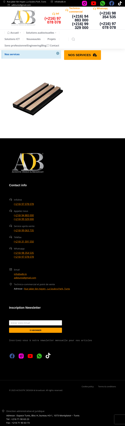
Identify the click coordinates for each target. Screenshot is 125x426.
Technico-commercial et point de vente (34, 284)
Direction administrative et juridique (25, 411)
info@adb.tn (60, 1)
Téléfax (17, 237)
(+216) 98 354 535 (108, 15)
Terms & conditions (107, 386)
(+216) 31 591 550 (24, 241)
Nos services (12, 54)
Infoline (18, 199)
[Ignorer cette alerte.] (58, 54)
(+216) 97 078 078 (108, 26)
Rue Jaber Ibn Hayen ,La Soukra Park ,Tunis (26, 1)
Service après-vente (24, 226)
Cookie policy (88, 386)
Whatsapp (102, 8)
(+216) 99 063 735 (24, 230)
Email (17, 269)
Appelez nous (21, 210)
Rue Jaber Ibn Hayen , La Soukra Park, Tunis (47, 288)
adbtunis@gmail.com (21, 5)
